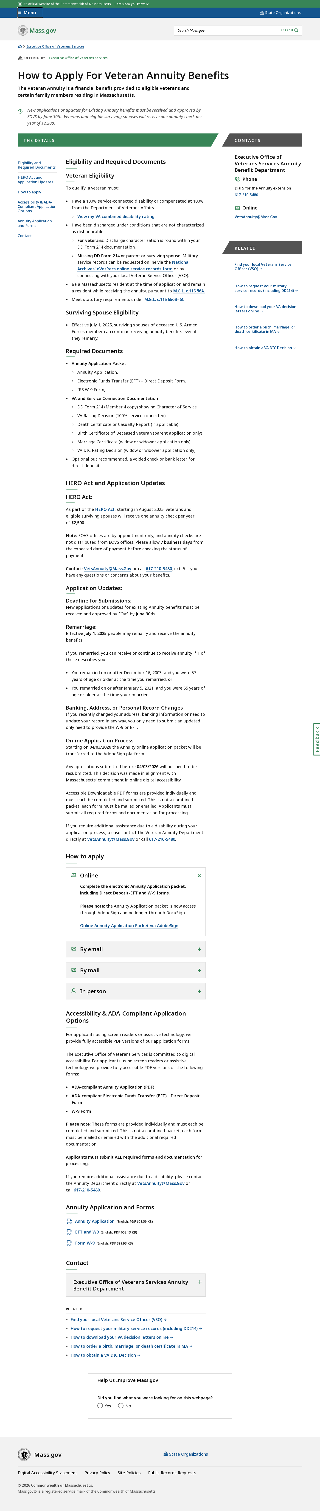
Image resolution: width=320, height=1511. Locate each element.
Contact (25, 235)
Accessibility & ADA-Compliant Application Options (37, 206)
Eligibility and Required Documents (37, 165)
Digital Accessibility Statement (47, 1472)
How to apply (29, 192)
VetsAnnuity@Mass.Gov (107, 568)
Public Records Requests (172, 1472)
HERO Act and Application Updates (35, 179)
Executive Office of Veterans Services (55, 46)
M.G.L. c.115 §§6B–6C (164, 299)
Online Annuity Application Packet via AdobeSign (129, 925)
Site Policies (129, 1472)
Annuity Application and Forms (35, 223)
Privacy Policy (97, 1472)
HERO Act (105, 509)
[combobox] (238, 30)
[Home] (19, 46)
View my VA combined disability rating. (116, 216)
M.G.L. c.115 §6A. (189, 291)
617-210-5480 (159, 568)
